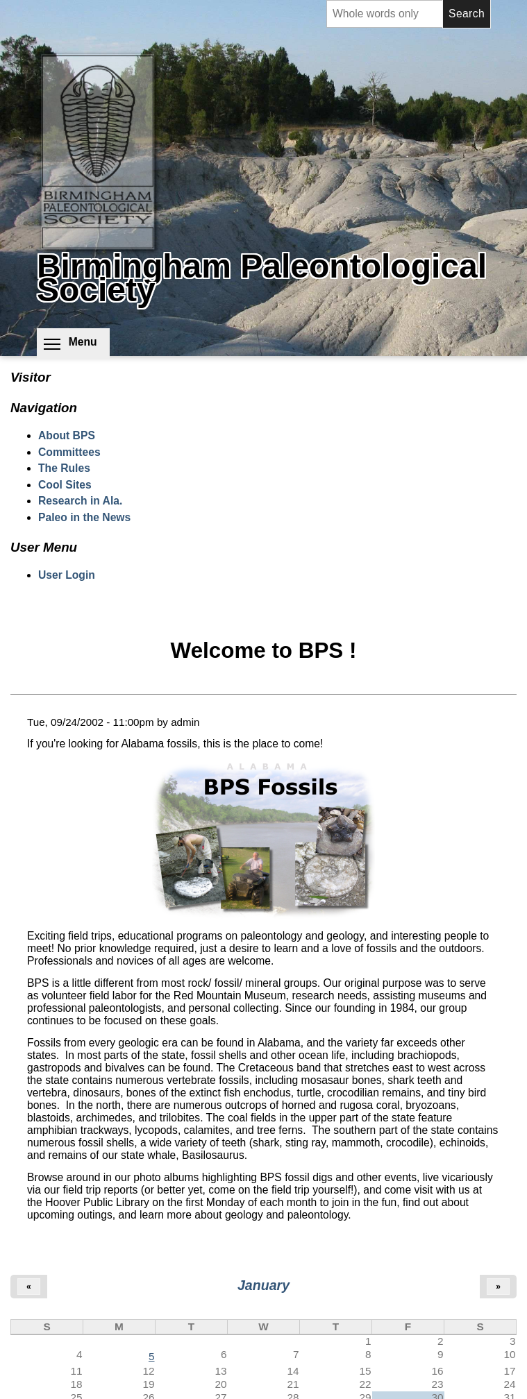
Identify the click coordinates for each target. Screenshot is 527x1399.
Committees (69, 452)
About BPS (66, 435)
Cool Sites (65, 485)
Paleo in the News (84, 517)
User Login (66, 575)
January (263, 1285)
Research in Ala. (80, 501)
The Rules (64, 468)
